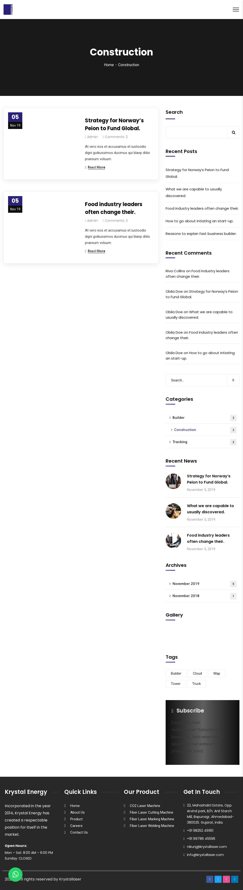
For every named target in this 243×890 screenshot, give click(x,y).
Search (174, 112)
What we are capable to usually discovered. (194, 192)
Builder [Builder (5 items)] (176, 673)
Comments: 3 (116, 220)
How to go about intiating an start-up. (200, 220)
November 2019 (205, 584)
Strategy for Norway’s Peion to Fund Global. (114, 124)
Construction (205, 430)
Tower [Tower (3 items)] (176, 684)
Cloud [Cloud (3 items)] (197, 673)
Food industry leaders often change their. (113, 208)
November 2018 (205, 596)
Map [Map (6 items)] (217, 673)
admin (92, 136)
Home (109, 65)
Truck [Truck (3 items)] (196, 684)
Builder (205, 418)
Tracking (205, 442)
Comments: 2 (116, 136)
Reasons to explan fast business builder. (201, 233)
